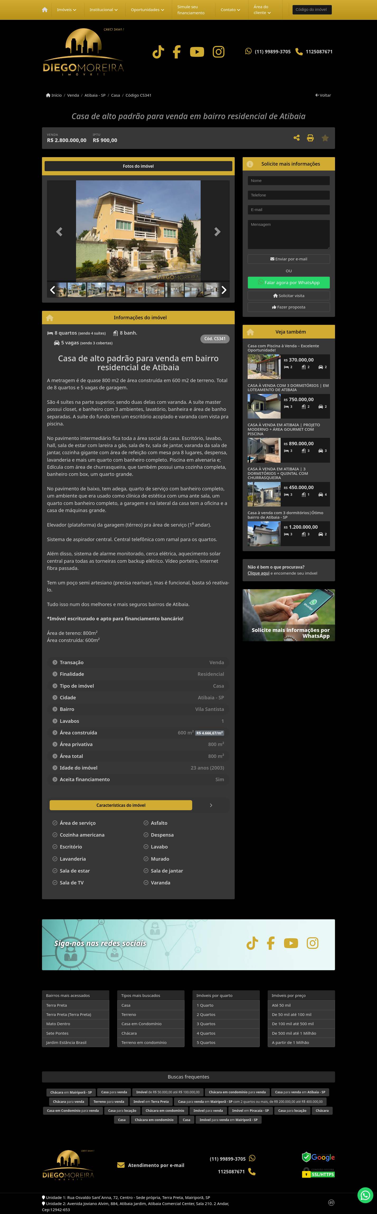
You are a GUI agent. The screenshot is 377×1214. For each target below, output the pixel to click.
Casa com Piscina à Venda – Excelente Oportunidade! (283, 348)
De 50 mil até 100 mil (291, 1014)
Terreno (128, 1014)
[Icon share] (158, 52)
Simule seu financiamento (191, 9)
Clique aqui (259, 573)
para (114, 1092)
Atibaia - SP (95, 95)
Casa (115, 95)
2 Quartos (206, 1014)
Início (54, 95)
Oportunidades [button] (145, 9)
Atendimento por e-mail (151, 1165)
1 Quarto (205, 1005)
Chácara (129, 1033)
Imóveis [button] (64, 9)
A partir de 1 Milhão (290, 1042)
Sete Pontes (57, 1033)
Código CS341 (139, 95)
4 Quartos (206, 1033)
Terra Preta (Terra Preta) (68, 1014)
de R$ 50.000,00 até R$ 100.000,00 (168, 1092)
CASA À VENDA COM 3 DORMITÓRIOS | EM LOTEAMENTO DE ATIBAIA (288, 387)
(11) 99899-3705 (273, 52)
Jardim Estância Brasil (66, 1042)
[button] (60, 231)
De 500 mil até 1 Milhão (294, 1033)
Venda (73, 95)
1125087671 (319, 52)
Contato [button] (228, 9)
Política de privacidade (265, 1199)
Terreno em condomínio (144, 1042)
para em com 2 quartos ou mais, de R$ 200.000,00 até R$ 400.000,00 (250, 1101)
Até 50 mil (281, 1005)
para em (300, 1092)
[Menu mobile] (45, 10)
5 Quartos (206, 1042)
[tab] (64, 166)
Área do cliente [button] (261, 9)
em (71, 1092)
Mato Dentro (58, 1023)
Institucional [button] (101, 9)
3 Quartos (206, 1023)
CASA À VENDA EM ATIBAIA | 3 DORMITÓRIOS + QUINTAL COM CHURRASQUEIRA (278, 473)
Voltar (323, 95)
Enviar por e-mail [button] (288, 258)
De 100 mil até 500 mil (293, 1023)
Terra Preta (56, 1005)
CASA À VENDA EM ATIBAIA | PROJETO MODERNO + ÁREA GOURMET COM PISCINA (284, 429)
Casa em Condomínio (141, 1023)
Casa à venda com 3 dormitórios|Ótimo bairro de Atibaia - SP (285, 515)
